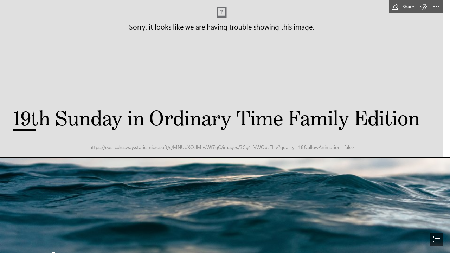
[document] (225, 126)
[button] (403, 6)
